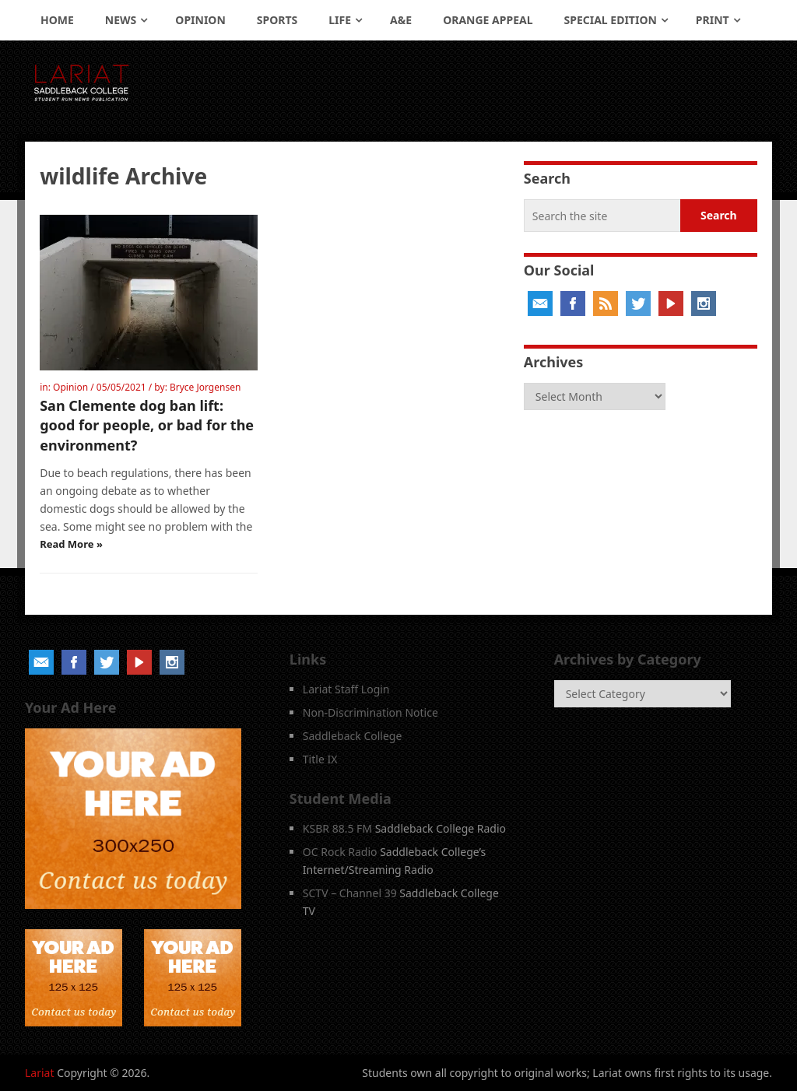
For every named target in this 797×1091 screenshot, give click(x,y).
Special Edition (610, 19)
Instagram (703, 303)
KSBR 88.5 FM (337, 828)
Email (540, 303)
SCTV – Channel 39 (350, 893)
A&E (401, 19)
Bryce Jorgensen (205, 387)
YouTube (670, 303)
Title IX (320, 759)
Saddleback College (352, 735)
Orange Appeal (487, 19)
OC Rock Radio (340, 851)
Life (339, 19)
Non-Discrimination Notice (370, 712)
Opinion (200, 19)
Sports (277, 19)
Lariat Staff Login (346, 689)
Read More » (71, 544)
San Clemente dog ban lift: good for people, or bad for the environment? (147, 425)
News (120, 19)
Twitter (638, 303)
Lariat (39, 1072)
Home (57, 19)
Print (712, 19)
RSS (605, 303)
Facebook (572, 303)
